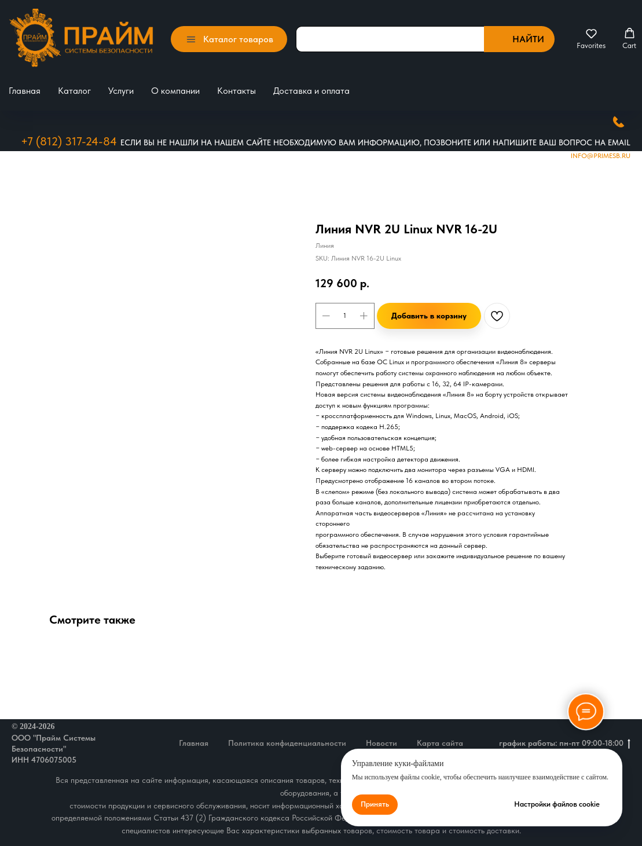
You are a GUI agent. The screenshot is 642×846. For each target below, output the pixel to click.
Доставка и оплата (311, 90)
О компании (175, 90)
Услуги (121, 90)
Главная (25, 90)
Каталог (74, 90)
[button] (591, 39)
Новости (381, 743)
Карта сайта (440, 743)
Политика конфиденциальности (287, 743)
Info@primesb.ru (600, 156)
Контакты (236, 90)
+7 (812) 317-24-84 (69, 141)
